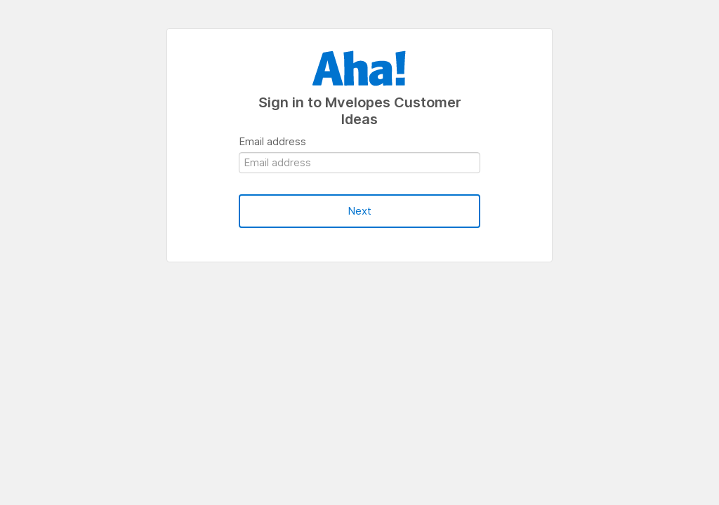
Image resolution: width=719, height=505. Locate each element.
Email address (272, 141)
